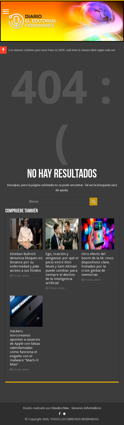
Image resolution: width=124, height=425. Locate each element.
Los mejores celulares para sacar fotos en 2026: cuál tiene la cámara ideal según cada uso (62, 50)
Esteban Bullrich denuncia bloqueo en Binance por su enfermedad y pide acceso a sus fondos (26, 262)
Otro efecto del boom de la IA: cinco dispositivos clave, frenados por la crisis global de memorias (97, 264)
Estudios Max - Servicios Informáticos (76, 408)
